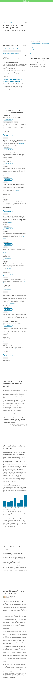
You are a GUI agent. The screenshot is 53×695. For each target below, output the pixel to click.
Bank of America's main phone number (11, 53)
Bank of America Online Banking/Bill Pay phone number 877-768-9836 (39, 44)
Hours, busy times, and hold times (37, 51)
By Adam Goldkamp (10, 596)
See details (21, 143)
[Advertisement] (15, 99)
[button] (52, 1)
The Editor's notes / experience (36, 55)
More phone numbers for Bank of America (39, 47)
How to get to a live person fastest (37, 49)
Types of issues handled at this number (38, 53)
